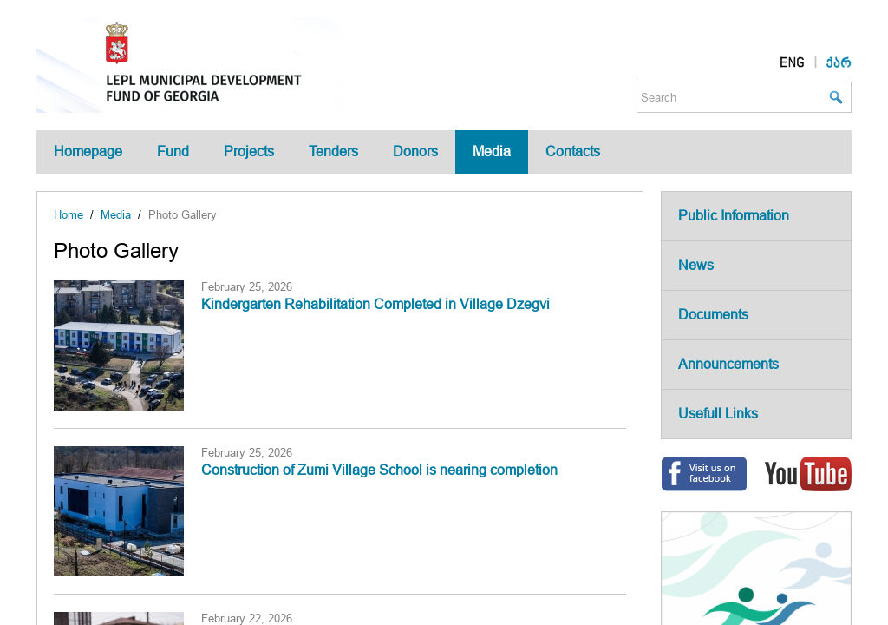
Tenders (333, 151)
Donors (415, 151)
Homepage (88, 151)
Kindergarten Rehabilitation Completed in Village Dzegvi (375, 304)
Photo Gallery (182, 214)
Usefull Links (718, 413)
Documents (713, 314)
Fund (173, 151)
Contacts (572, 151)
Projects (249, 151)
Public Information (733, 215)
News (696, 265)
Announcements (728, 364)
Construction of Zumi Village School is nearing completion (379, 470)
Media (492, 151)
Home (68, 214)
